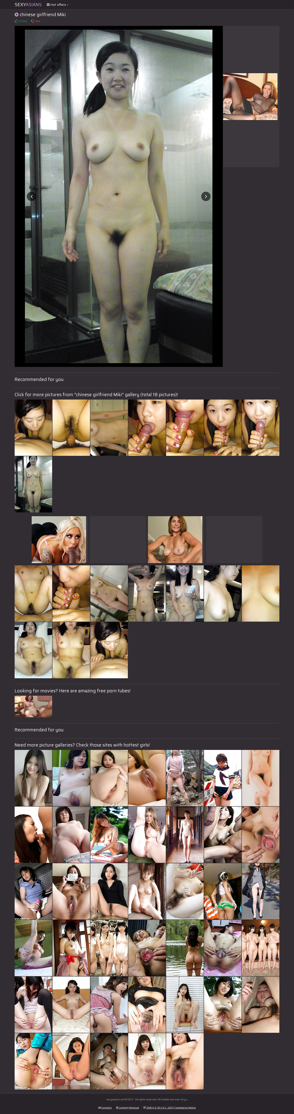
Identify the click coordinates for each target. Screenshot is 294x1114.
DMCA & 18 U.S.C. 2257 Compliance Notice (169, 1108)
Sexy (28, 4)
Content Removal (127, 1108)
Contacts (105, 1108)
